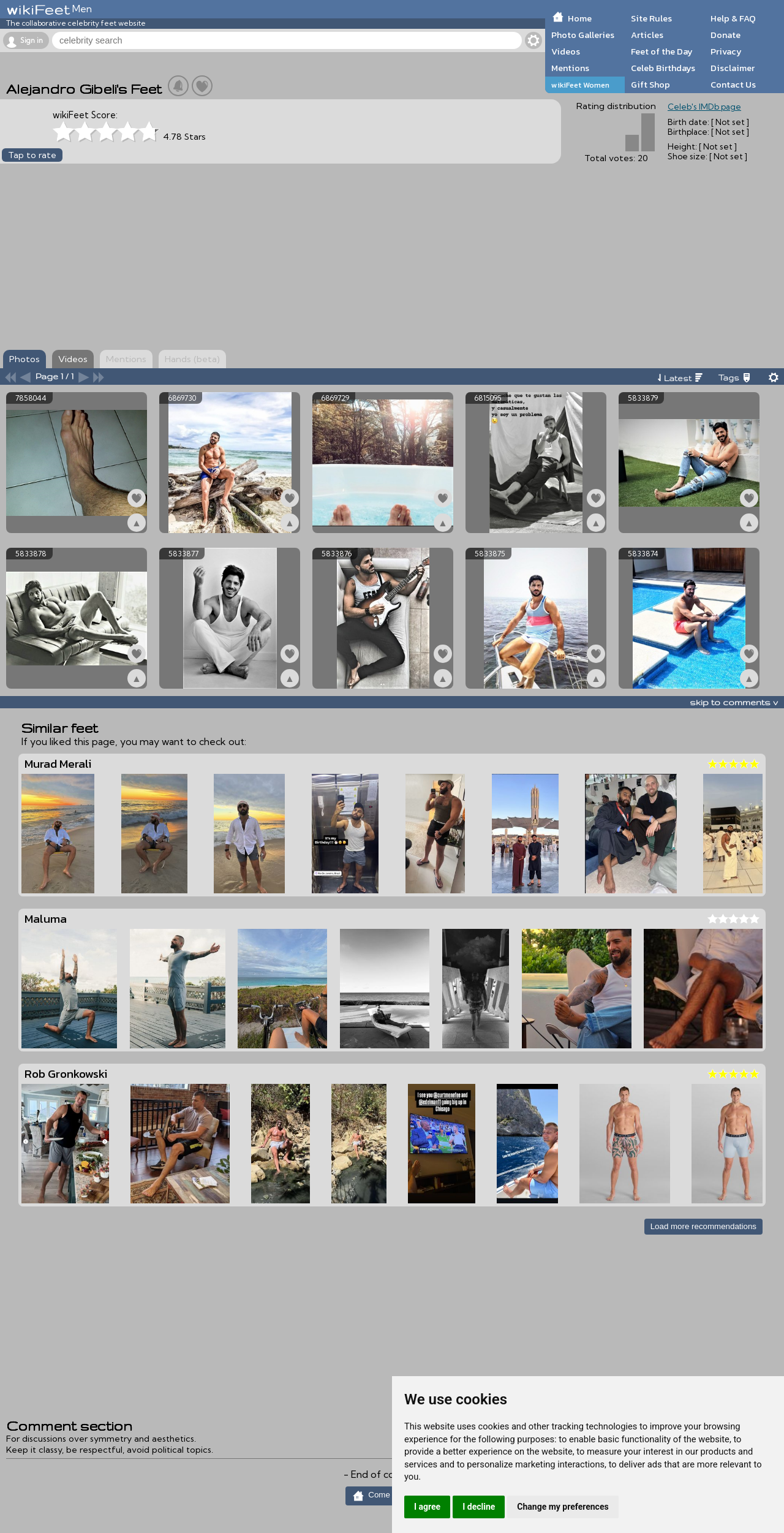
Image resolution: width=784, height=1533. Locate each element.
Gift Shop (650, 84)
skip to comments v (734, 702)
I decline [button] (478, 1507)
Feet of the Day (662, 51)
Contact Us (733, 84)
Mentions (570, 68)
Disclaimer (732, 68)
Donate (725, 35)
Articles (647, 35)
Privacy (726, 51)
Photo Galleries (582, 35)
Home (580, 18)
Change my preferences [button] (562, 1507)
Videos (565, 51)
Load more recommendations (703, 1226)
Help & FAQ (733, 18)
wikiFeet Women (580, 85)
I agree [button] (427, 1507)
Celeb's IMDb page (704, 107)
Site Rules (651, 18)
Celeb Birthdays (663, 68)
